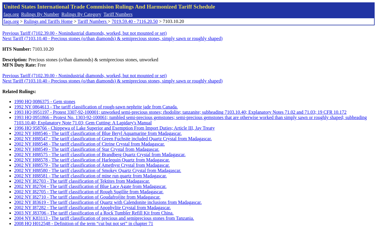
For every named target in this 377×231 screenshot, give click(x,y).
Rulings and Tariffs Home (48, 21)
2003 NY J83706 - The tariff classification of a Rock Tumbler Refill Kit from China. (93, 212)
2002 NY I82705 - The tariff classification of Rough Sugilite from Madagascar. (88, 191)
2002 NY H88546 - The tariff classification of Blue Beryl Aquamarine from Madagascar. (98, 133)
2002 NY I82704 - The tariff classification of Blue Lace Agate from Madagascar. (90, 186)
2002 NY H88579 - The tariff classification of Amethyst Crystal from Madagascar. (92, 165)
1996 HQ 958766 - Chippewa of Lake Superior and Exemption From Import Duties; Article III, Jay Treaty (114, 128)
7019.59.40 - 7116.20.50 (135, 21)
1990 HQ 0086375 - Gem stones (44, 101)
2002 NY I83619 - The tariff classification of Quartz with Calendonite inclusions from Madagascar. (108, 202)
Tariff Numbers (118, 14)
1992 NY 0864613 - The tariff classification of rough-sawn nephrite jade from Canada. (96, 106)
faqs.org (11, 14)
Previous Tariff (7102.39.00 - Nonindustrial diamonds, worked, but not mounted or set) (84, 33)
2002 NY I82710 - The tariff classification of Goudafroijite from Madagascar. (87, 196)
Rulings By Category (81, 14)
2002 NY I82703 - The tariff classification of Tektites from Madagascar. (82, 181)
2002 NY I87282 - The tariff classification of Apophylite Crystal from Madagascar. (92, 207)
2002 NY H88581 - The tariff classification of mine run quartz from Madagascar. (90, 175)
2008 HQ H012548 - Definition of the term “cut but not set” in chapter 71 (83, 223)
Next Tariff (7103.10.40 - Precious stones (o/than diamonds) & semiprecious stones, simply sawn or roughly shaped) (112, 38)
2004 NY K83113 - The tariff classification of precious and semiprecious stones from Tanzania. (104, 218)
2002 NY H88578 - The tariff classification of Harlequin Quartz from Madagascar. (92, 159)
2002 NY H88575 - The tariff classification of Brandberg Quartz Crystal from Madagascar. (100, 154)
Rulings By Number (40, 14)
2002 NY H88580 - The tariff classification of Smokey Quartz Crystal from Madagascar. (97, 170)
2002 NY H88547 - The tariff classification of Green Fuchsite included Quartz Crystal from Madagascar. (113, 138)
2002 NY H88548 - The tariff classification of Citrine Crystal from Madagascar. (89, 143)
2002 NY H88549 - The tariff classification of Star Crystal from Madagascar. (86, 149)
